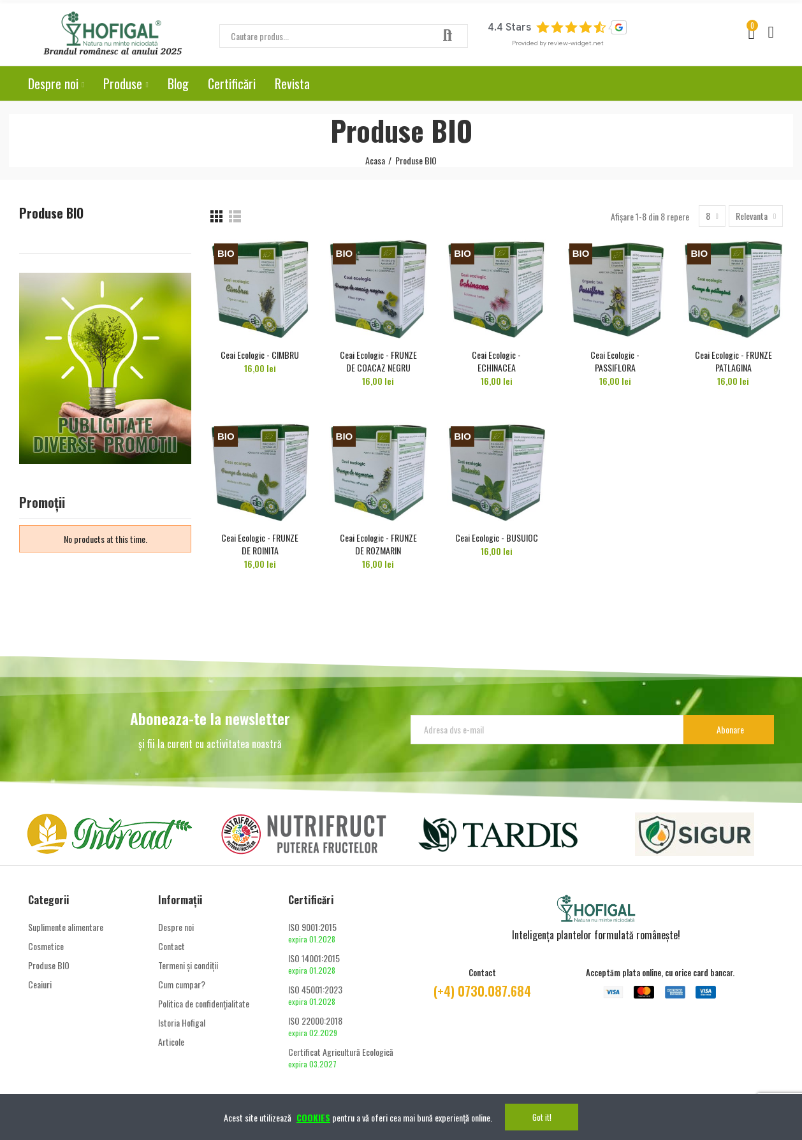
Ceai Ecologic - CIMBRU (260, 354)
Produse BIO (51, 213)
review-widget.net (576, 43)
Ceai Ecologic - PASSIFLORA (614, 361)
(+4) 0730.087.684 (482, 990)
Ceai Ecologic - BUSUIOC (496, 537)
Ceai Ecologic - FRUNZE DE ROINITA (259, 544)
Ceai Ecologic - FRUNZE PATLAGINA (733, 361)
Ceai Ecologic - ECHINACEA (496, 361)
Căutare (447, 36)
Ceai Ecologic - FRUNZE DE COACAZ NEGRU (378, 361)
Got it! (541, 1117)
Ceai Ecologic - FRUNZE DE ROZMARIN (378, 544)
